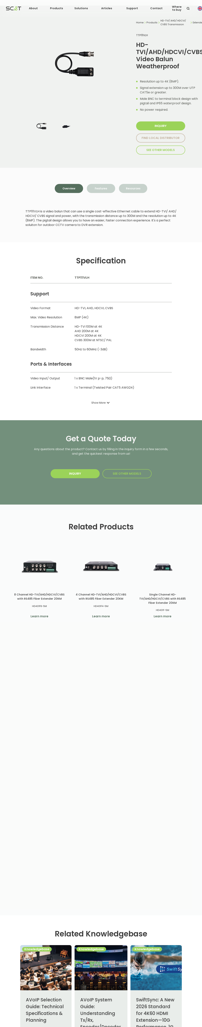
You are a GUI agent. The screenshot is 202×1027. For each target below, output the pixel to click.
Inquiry (161, 126)
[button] (33, 8)
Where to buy (177, 8)
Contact (156, 8)
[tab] (69, 188)
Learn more (39, 616)
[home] (13, 8)
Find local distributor (161, 138)
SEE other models (160, 150)
